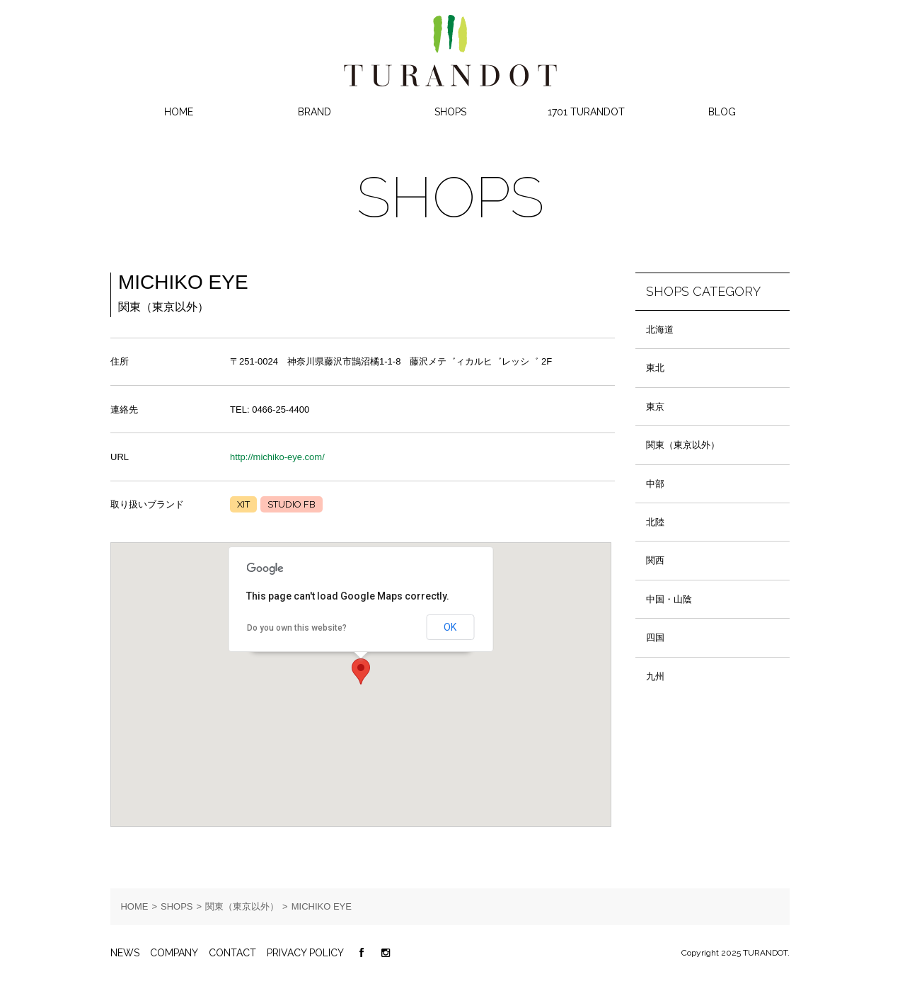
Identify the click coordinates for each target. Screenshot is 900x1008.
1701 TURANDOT (586, 112)
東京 (655, 406)
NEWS (124, 952)
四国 (655, 637)
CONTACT (232, 952)
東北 (655, 367)
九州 (655, 676)
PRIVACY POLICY (305, 952)
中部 (655, 484)
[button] (361, 671)
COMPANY (174, 952)
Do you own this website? (297, 628)
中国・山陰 (669, 599)
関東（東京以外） (683, 445)
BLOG (722, 112)
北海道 (660, 329)
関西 (655, 560)
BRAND (314, 112)
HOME (178, 112)
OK (450, 627)
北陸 (655, 522)
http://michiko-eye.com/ (277, 457)
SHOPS (450, 112)
